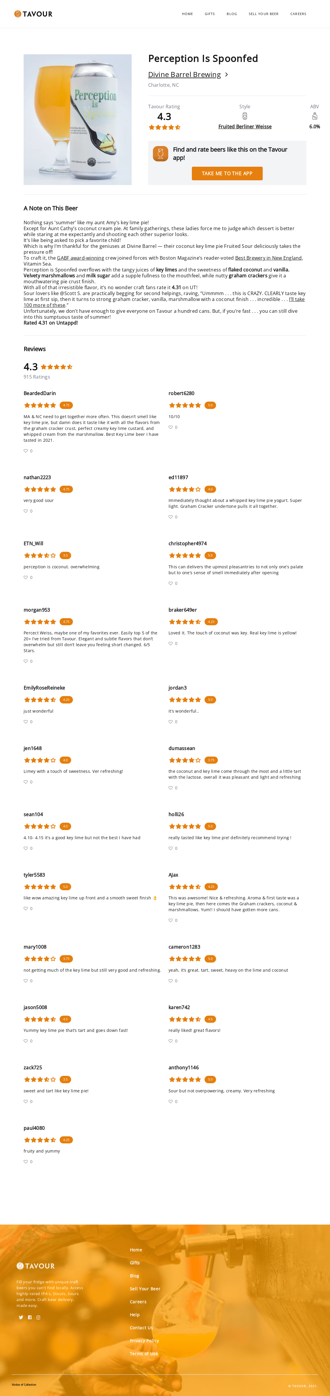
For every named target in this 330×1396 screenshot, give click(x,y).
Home (187, 14)
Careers (298, 14)
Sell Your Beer (264, 14)
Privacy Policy (144, 1340)
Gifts (210, 14)
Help (135, 1315)
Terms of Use (144, 1353)
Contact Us (141, 1327)
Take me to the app (227, 173)
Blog (232, 14)
